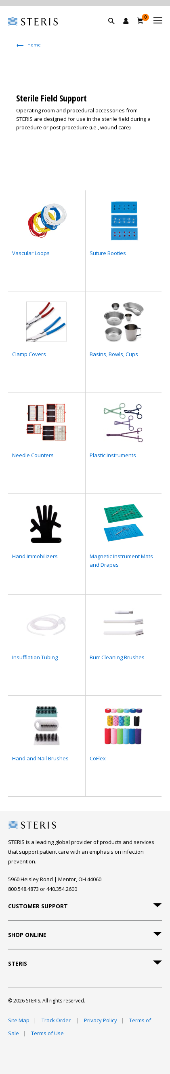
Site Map (18, 1020)
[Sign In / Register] (126, 21)
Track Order (57, 1020)
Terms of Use (47, 1033)
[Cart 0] (140, 21)
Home (34, 45)
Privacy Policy (100, 1020)
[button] (115, 30)
